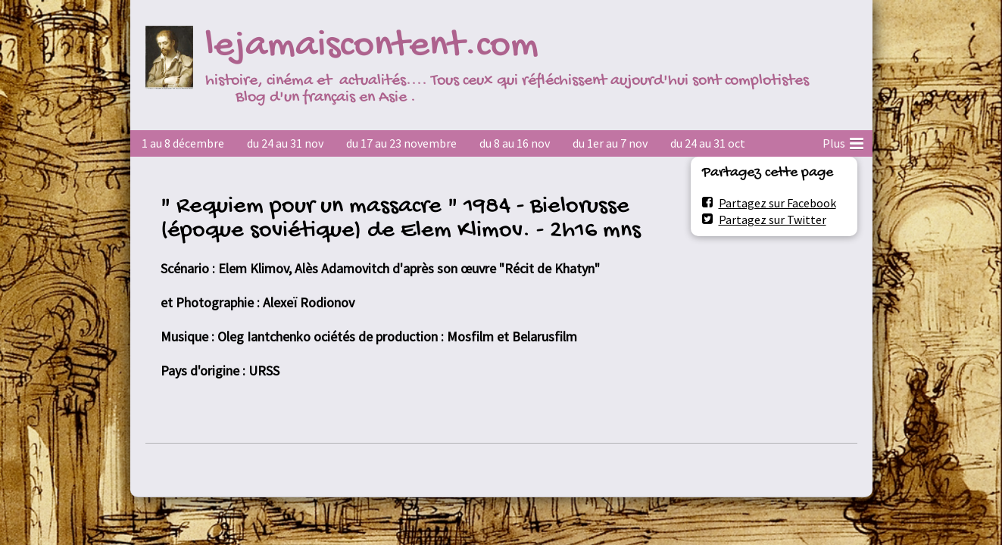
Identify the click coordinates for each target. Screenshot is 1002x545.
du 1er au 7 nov (610, 143)
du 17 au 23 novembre (401, 143)
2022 (682, 143)
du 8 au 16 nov (514, 143)
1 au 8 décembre (183, 143)
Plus (843, 140)
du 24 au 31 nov (285, 143)
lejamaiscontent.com (371, 46)
